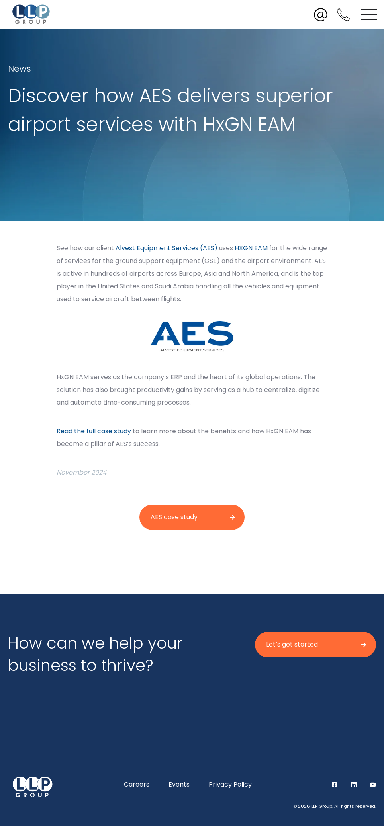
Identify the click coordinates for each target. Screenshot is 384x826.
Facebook (334, 784)
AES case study (174, 517)
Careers (136, 784)
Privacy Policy (230, 784)
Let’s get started (292, 644)
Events (179, 784)
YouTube (373, 784)
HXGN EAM (251, 248)
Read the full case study (94, 431)
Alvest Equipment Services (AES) (166, 248)
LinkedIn (354, 784)
